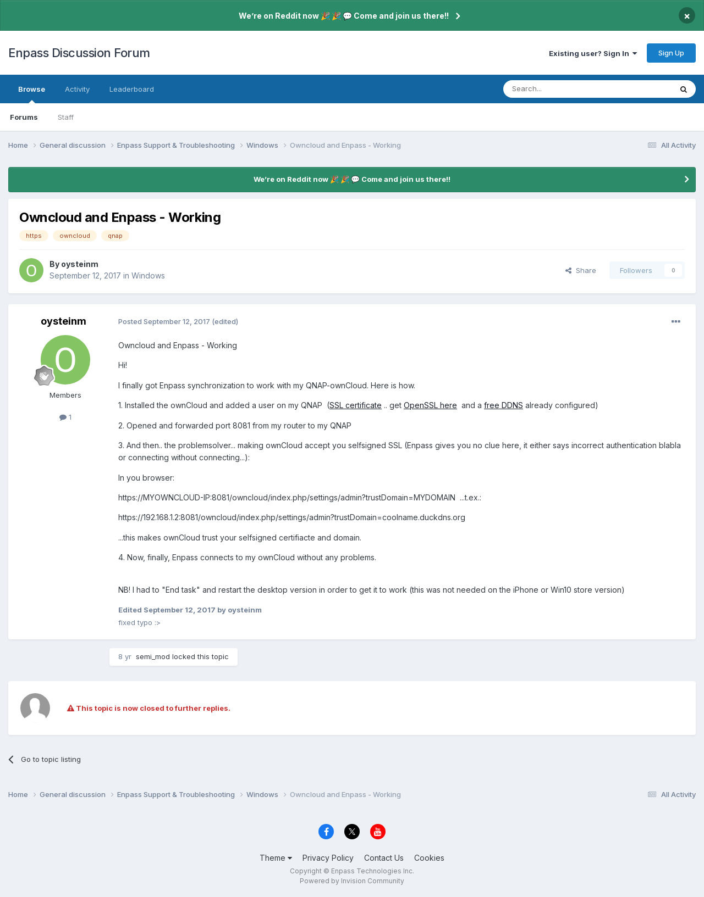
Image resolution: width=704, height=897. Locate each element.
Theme (276, 857)
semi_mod (153, 656)
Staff (66, 117)
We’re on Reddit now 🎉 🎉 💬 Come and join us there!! (344, 15)
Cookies (429, 857)
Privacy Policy (328, 857)
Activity (77, 89)
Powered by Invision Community (352, 881)
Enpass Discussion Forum (79, 53)
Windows (148, 275)
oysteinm (79, 264)
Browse (31, 94)
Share (580, 270)
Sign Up (671, 52)
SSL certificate (355, 405)
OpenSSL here (430, 405)
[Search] (559, 89)
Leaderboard (131, 89)
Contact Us (384, 857)
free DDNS (503, 405)
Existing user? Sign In (593, 53)
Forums (24, 117)
